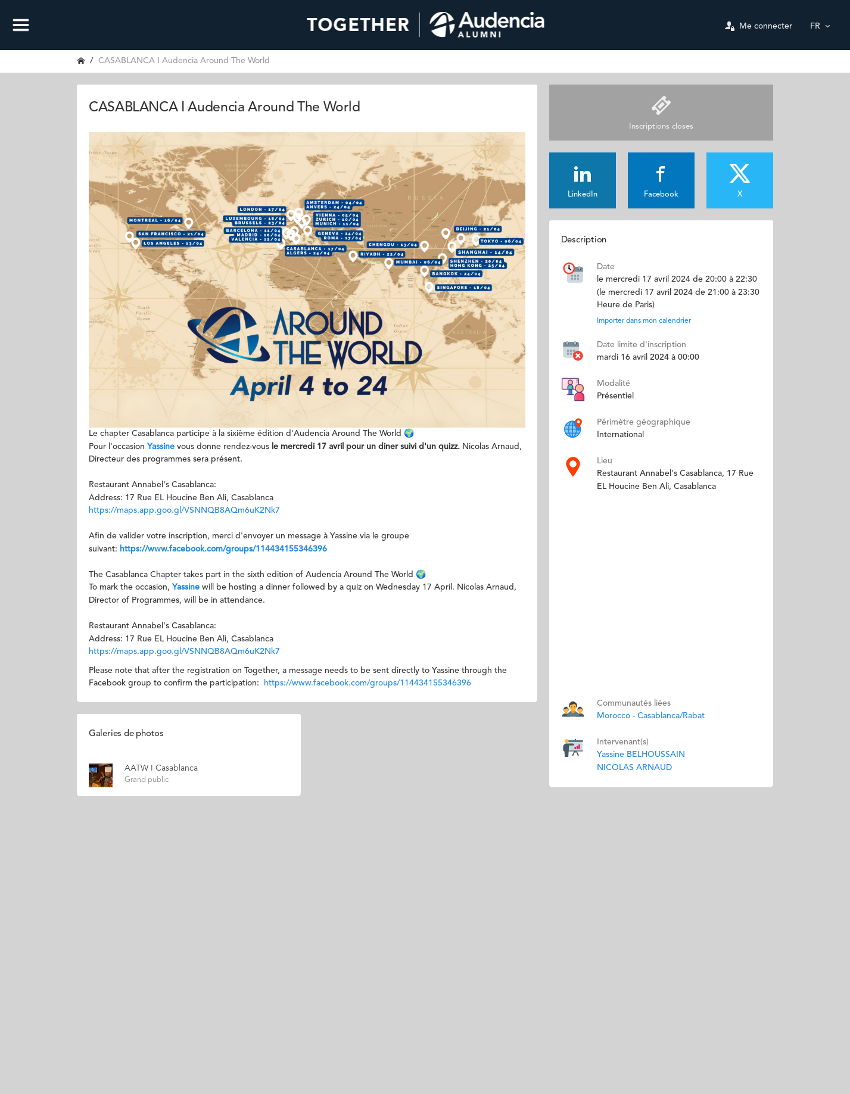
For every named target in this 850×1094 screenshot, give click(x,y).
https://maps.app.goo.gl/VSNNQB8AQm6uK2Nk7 (184, 510)
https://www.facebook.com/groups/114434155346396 (223, 549)
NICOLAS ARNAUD (634, 767)
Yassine (162, 446)
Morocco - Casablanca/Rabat (651, 716)
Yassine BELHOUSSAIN (641, 754)
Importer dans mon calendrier (644, 321)
